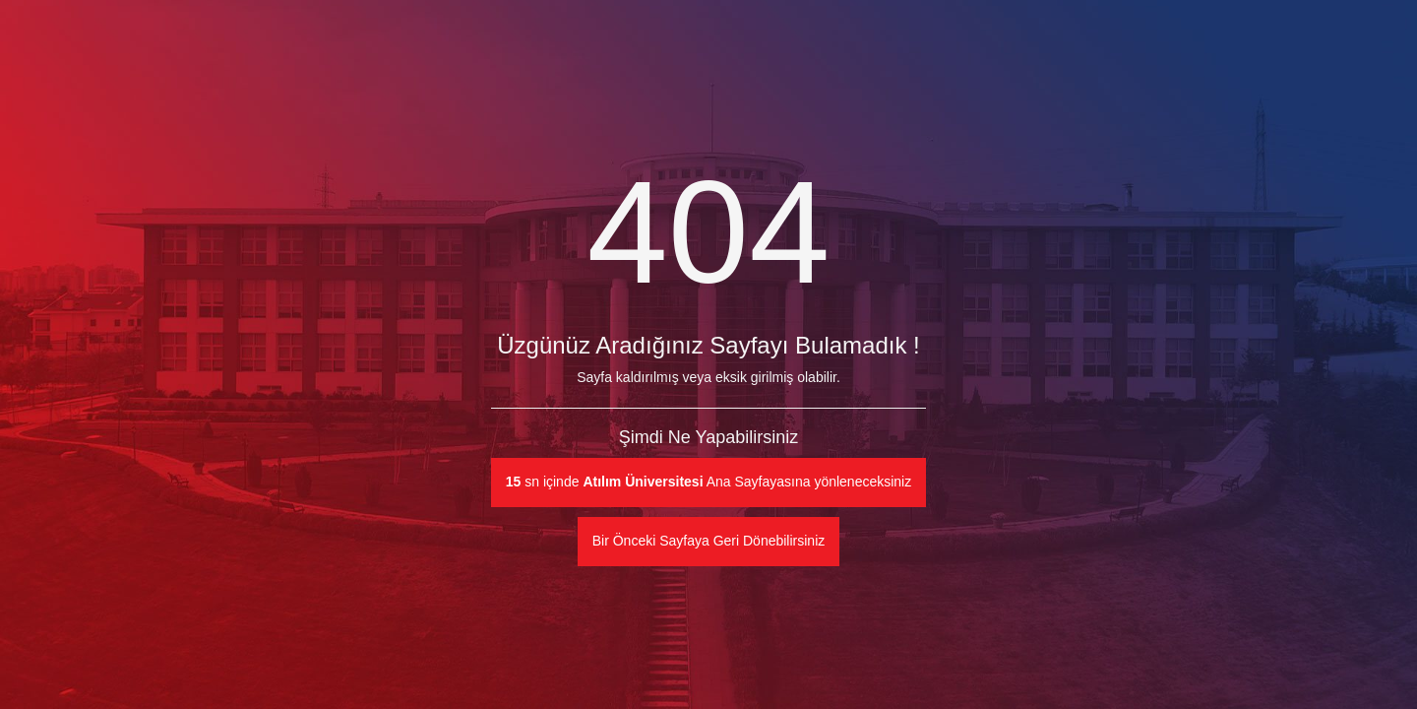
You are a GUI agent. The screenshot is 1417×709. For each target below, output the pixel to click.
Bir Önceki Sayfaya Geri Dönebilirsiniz (709, 540)
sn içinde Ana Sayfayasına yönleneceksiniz (708, 481)
